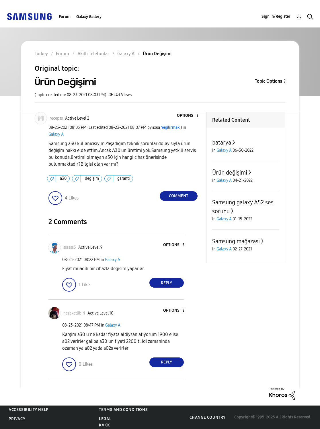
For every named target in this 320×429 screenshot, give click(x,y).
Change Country (208, 417)
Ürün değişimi (229, 172)
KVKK (104, 425)
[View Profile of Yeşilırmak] (170, 127)
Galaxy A (56, 134)
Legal (105, 418)
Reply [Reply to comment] (166, 282)
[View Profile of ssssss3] (69, 247)
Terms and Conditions (123, 409)
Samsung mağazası (236, 241)
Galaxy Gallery (89, 16)
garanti (123, 178)
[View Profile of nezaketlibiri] (74, 313)
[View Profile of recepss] (56, 118)
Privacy (17, 418)
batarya (221, 142)
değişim (92, 178)
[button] (187, 115)
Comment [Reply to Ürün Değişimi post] (178, 195)
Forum (65, 16)
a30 (63, 178)
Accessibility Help (28, 409)
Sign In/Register (276, 16)
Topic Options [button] (268, 81)
